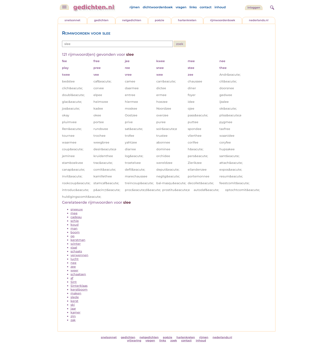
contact (206, 7)
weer (74, 270)
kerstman (78, 240)
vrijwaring (134, 340)
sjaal (74, 247)
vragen (181, 7)
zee (73, 267)
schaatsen (78, 274)
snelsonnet (72, 20)
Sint (74, 282)
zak (73, 320)
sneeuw (77, 209)
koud (75, 225)
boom (75, 232)
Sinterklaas (79, 286)
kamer (75, 312)
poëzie (159, 20)
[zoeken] (271, 7)
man (74, 228)
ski (73, 305)
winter (76, 244)
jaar (73, 308)
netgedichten (131, 20)
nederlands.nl (258, 20)
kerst (74, 301)
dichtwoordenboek (158, 7)
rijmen (135, 7)
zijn (73, 316)
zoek (173, 340)
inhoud (220, 7)
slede (75, 297)
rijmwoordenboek (222, 20)
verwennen (79, 255)
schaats (76, 251)
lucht (75, 259)
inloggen (253, 7)
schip (75, 221)
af (72, 278)
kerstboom (79, 289)
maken (76, 293)
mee (74, 213)
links (193, 7)
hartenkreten (187, 20)
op (73, 236)
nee (73, 263)
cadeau (76, 217)
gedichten (101, 20)
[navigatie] (64, 7)
